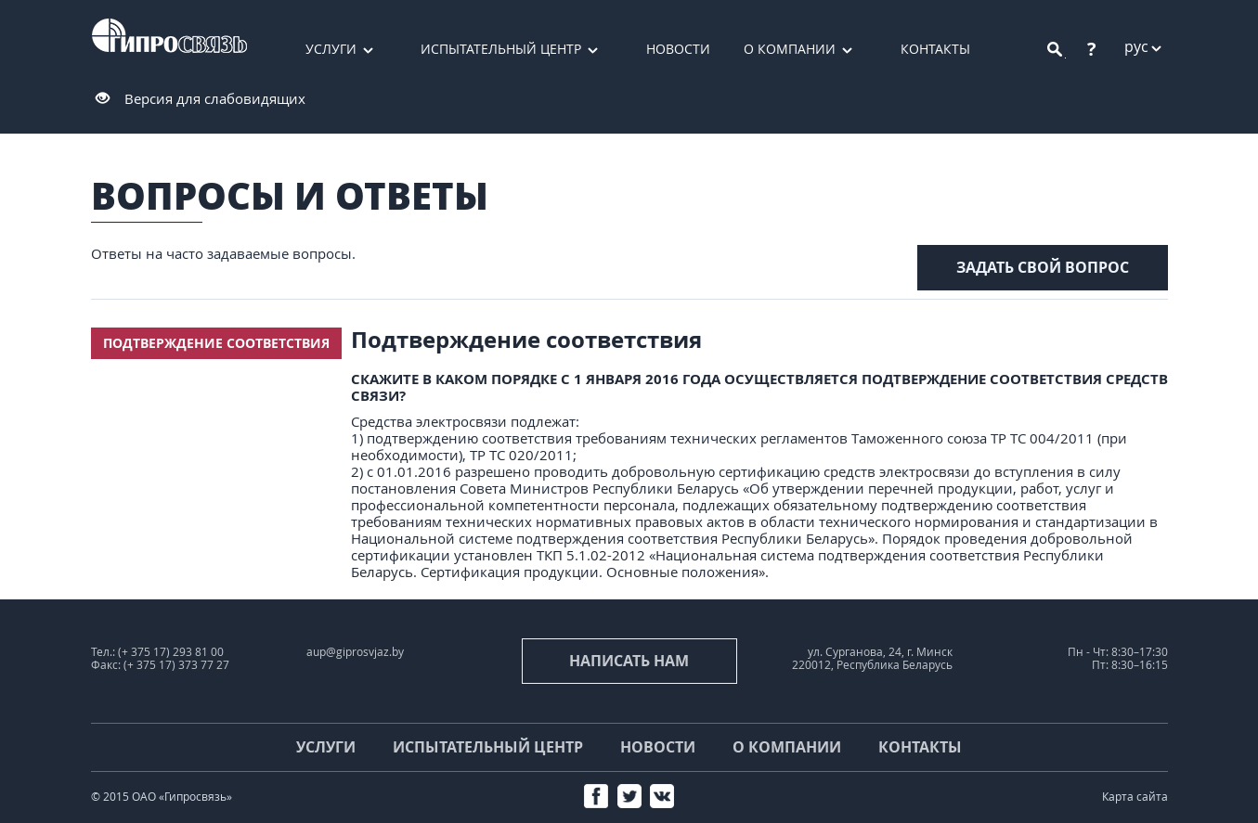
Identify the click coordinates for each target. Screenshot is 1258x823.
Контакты (935, 49)
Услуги (331, 49)
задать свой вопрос (1042, 267)
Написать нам (629, 660)
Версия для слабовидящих (214, 98)
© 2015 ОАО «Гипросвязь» (161, 796)
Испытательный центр (501, 49)
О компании (790, 49)
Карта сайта (1135, 796)
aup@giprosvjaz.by (355, 652)
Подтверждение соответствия (216, 343)
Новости (678, 49)
